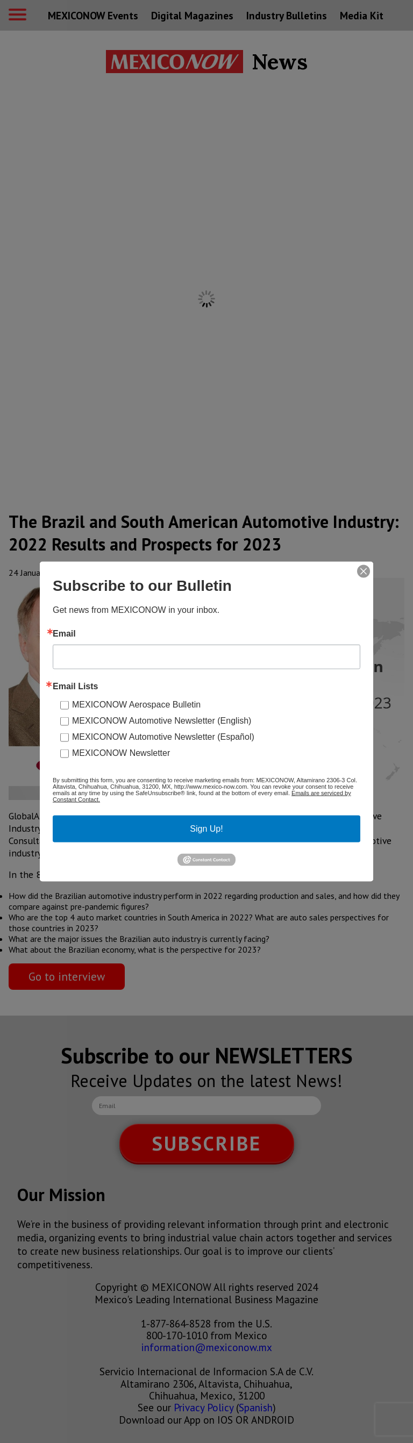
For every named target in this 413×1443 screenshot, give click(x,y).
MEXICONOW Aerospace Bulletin (136, 704)
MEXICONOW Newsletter (121, 753)
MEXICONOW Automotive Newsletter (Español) (163, 736)
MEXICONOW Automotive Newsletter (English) (161, 720)
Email (64, 634)
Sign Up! (206, 828)
